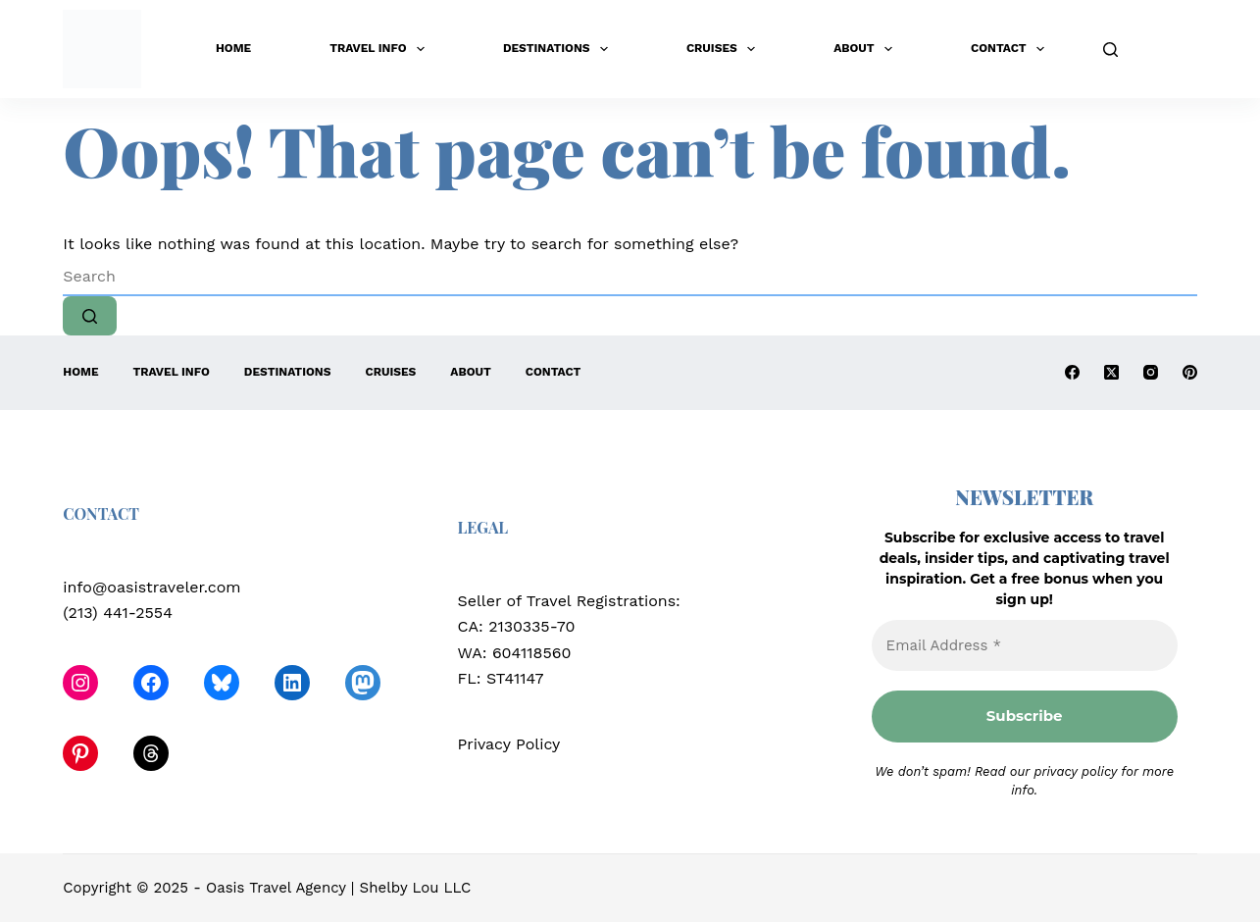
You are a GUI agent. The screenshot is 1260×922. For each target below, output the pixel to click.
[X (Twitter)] (1111, 372)
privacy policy (1075, 771)
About (866, 49)
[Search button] (90, 315)
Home (233, 48)
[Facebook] (1072, 372)
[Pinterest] (1190, 372)
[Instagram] (1150, 372)
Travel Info (380, 49)
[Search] (1110, 49)
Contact (1011, 49)
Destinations (559, 49)
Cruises (724, 49)
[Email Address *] (1025, 646)
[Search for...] (630, 276)
